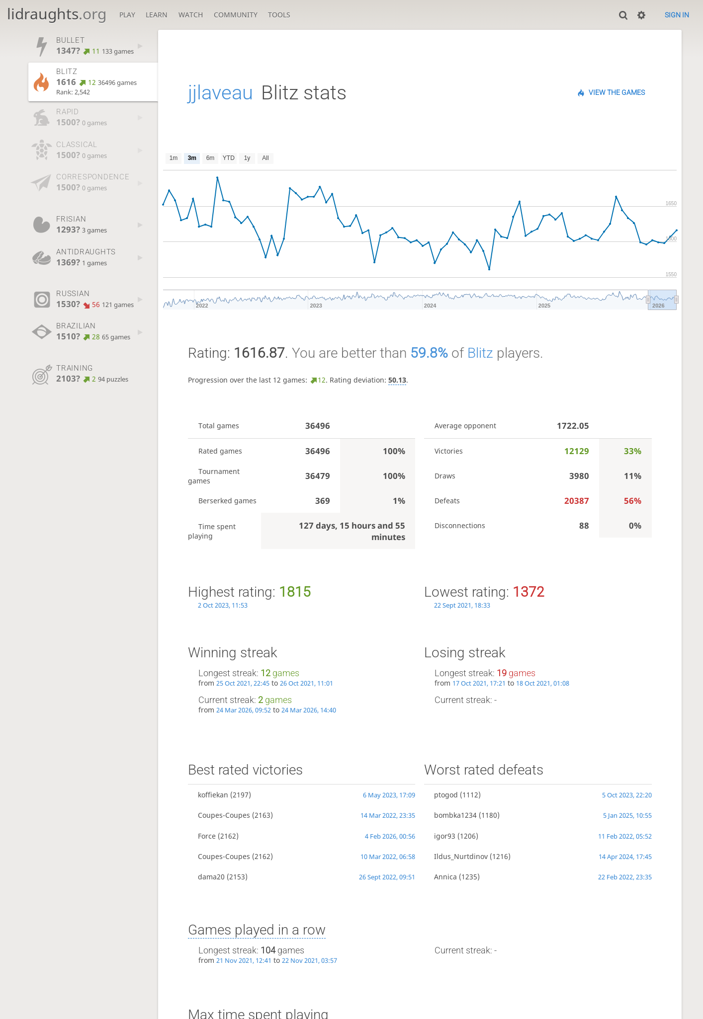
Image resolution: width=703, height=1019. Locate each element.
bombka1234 (455, 815)
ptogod (446, 794)
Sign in (677, 15)
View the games (617, 92)
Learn (157, 14)
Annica (445, 876)
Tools (279, 14)
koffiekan (213, 794)
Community (236, 14)
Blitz (480, 353)
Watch (190, 14)
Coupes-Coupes (224, 815)
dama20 (211, 876)
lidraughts (56, 13)
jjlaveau (220, 92)
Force (207, 836)
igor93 (444, 836)
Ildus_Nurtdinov (461, 856)
